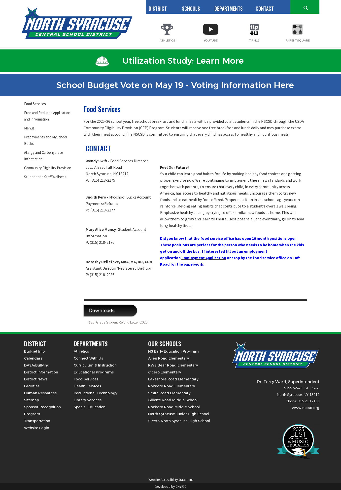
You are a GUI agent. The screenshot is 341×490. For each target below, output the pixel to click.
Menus (29, 128)
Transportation (37, 421)
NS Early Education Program (173, 351)
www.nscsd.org (305, 408)
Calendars (33, 358)
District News (35, 379)
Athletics (81, 351)
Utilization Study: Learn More (169, 60)
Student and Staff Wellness (45, 176)
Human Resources (40, 393)
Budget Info (34, 351)
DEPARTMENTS (228, 8)
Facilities (31, 386)
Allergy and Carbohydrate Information (43, 155)
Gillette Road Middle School (173, 400)
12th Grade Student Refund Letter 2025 (118, 322)
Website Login (36, 428)
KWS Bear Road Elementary (173, 365)
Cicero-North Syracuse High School (179, 421)
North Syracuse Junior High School (178, 414)
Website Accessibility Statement (170, 480)
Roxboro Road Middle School (174, 407)
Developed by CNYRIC (170, 487)
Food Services (35, 103)
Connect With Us (88, 358)
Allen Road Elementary (168, 358)
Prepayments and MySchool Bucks (45, 140)
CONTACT (265, 8)
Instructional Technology (95, 393)
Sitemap (31, 400)
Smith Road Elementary (169, 393)
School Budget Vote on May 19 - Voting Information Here (169, 85)
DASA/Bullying (36, 365)
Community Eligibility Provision (47, 167)
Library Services (88, 400)
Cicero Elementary (164, 372)
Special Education (89, 407)
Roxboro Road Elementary (171, 386)
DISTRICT (158, 8)
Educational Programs (94, 372)
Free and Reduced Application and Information (47, 116)
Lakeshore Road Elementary (173, 379)
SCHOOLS (191, 8)
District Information (41, 372)
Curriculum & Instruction (95, 365)
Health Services (87, 386)
